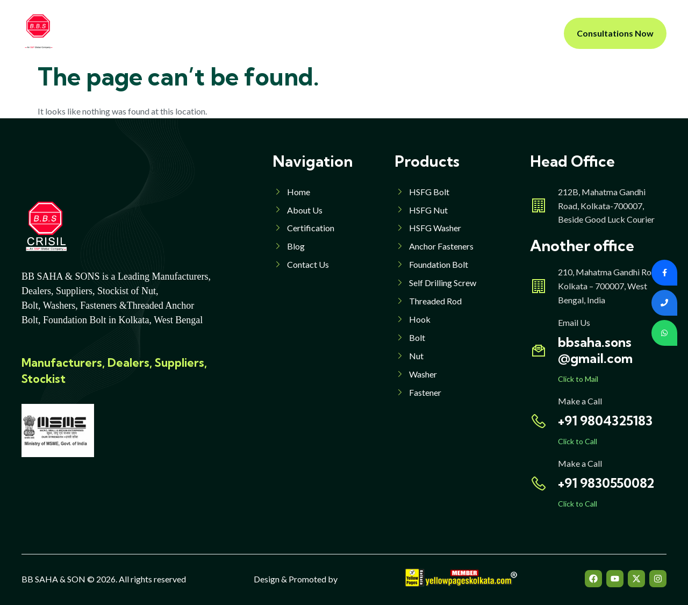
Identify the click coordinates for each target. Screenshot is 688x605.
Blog (398, 33)
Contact (440, 33)
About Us (221, 33)
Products (281, 33)
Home (173, 33)
